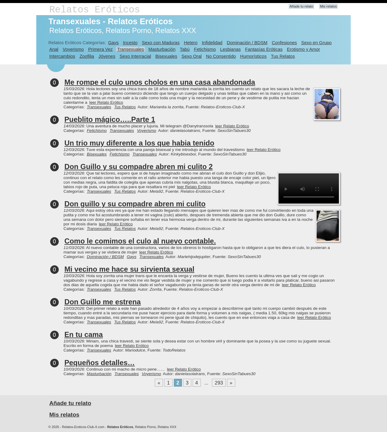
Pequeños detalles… (99, 362)
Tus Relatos (283, 56)
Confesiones (284, 42)
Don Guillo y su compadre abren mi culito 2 (138, 166)
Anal (53, 49)
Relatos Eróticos (94, 10)
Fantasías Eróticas (264, 49)
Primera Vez (100, 49)
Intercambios (62, 56)
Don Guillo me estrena (102, 302)
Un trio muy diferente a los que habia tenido (139, 143)
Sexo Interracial (135, 56)
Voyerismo (73, 49)
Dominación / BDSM (247, 42)
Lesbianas (230, 49)
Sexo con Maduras (161, 42)
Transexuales (130, 49)
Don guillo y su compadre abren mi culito (135, 204)
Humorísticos (253, 56)
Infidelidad (212, 42)
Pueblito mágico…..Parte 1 (109, 119)
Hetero (190, 42)
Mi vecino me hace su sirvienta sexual (129, 269)
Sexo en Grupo (316, 42)
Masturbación (162, 49)
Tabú (185, 49)
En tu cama (83, 334)
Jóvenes (106, 56)
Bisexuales (166, 56)
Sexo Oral (191, 56)
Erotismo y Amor (303, 49)
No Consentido (221, 56)
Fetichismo (205, 49)
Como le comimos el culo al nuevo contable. (140, 241)
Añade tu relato (301, 6)
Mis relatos (328, 6)
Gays (113, 42)
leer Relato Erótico (106, 102)
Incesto (130, 42)
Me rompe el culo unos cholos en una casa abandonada (159, 82)
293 (219, 382)
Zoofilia (87, 56)
